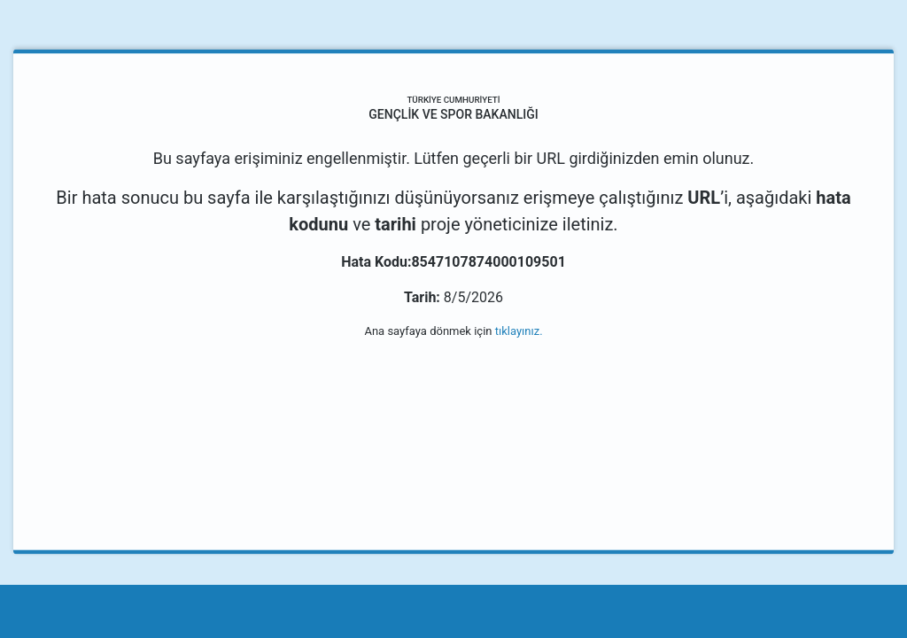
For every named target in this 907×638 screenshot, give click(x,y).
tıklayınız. (519, 331)
